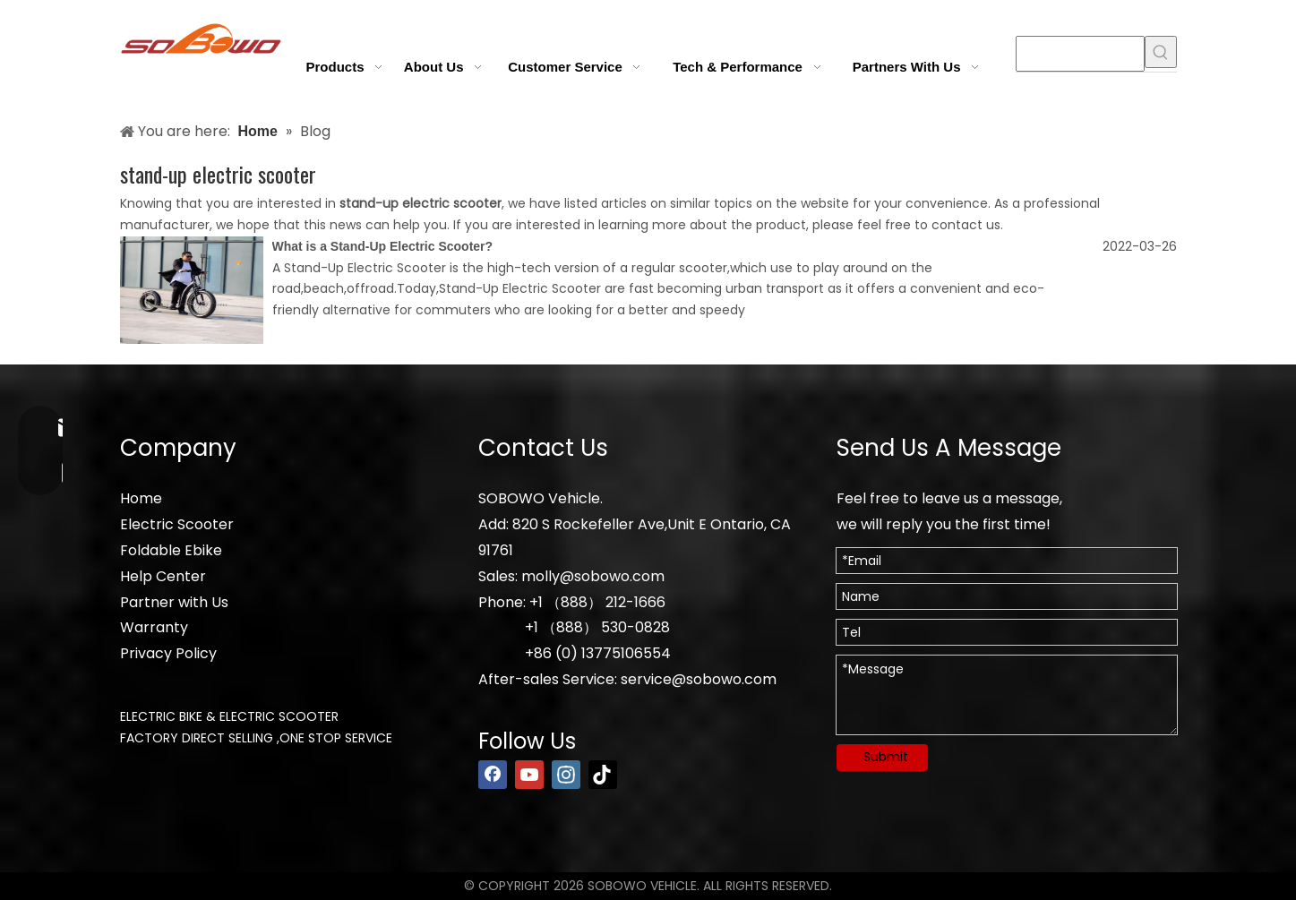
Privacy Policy (168, 653)
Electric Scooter (177, 524)
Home (141, 498)
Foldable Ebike (171, 550)
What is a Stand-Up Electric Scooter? (383, 246)
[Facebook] (492, 774)
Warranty (154, 627)
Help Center (163, 576)
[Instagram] (566, 774)
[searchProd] (1080, 54)
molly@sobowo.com (593, 576)
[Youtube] (529, 774)
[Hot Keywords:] (1161, 52)
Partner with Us (174, 602)
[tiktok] (602, 774)
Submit (885, 757)
